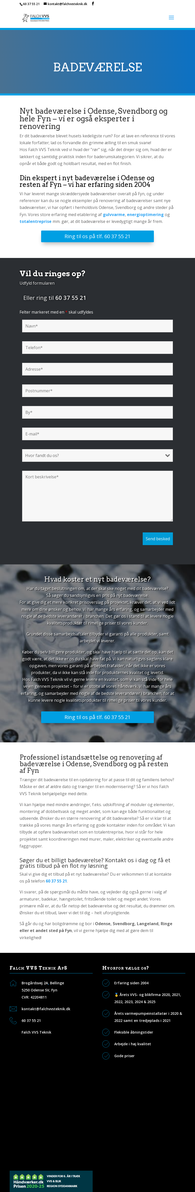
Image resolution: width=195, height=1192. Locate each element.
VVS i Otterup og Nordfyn (44, 1160)
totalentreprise (36, 221)
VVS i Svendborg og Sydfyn (45, 1136)
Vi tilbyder (31, 1101)
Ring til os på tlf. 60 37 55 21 (97, 236)
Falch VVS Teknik (36, 1032)
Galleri (27, 1113)
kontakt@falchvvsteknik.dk (46, 1008)
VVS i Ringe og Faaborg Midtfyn (50, 1148)
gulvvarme (114, 214)
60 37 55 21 (31, 4)
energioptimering (145, 214)
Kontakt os (31, 1090)
